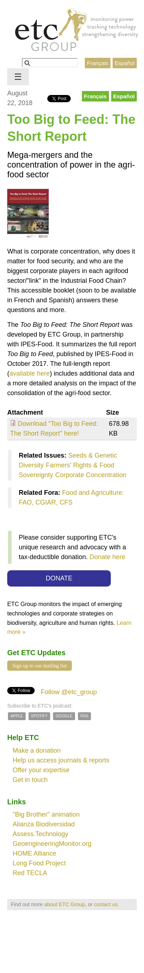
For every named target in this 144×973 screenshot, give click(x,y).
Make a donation (37, 750)
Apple (16, 716)
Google (64, 716)
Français (97, 63)
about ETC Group (64, 904)
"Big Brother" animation (46, 814)
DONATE (59, 578)
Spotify (39, 716)
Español (125, 63)
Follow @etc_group (69, 692)
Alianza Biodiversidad (44, 824)
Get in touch (30, 779)
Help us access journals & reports (61, 760)
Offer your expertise (41, 770)
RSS (84, 716)
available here (29, 373)
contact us (106, 904)
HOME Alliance (34, 853)
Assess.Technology (40, 834)
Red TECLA (30, 873)
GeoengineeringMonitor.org (52, 843)
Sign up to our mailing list (39, 666)
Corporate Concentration (90, 475)
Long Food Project (39, 863)
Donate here (107, 557)
